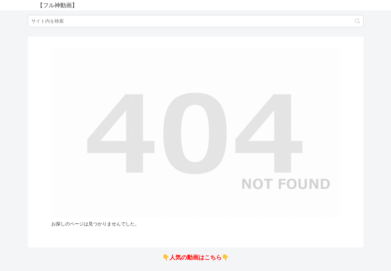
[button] (357, 21)
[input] (195, 21)
